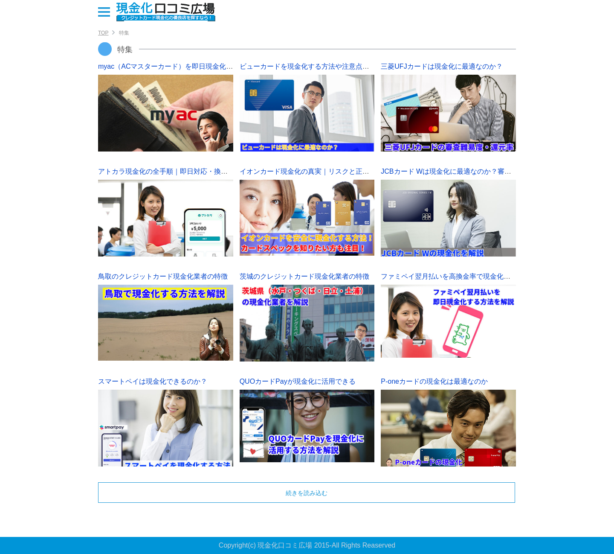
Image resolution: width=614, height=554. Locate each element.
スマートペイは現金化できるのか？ (152, 381)
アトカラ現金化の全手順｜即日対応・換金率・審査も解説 (186, 171)
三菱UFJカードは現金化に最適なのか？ (441, 66)
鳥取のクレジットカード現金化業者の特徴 (163, 276)
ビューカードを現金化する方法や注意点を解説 (311, 66)
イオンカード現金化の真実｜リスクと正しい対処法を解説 (328, 171)
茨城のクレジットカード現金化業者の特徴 (304, 276)
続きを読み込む (306, 493)
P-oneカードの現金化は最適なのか (434, 381)
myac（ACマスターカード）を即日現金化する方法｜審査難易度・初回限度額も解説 (227, 66)
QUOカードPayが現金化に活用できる (298, 381)
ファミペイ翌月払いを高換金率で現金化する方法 (456, 276)
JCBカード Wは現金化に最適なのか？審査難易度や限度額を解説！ (483, 171)
